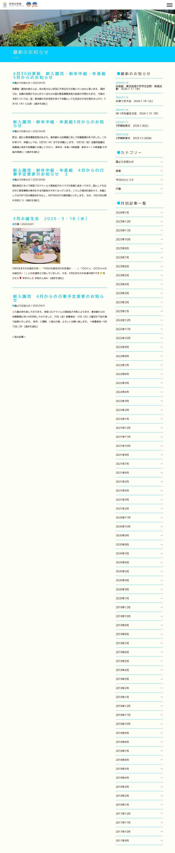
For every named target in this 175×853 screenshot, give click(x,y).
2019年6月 (122, 652)
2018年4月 (122, 777)
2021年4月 (122, 490)
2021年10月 (123, 446)
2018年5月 (122, 768)
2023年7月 (122, 257)
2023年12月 (123, 221)
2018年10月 (123, 724)
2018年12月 (123, 706)
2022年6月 (122, 374)
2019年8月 (122, 634)
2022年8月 (122, 356)
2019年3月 (122, 679)
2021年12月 (123, 428)
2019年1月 (122, 697)
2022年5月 (122, 383)
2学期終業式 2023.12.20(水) (133, 138)
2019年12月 (123, 607)
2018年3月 (122, 786)
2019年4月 (122, 670)
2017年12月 (123, 813)
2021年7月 (122, 463)
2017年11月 (123, 822)
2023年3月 (122, 293)
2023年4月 (122, 284)
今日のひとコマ (125, 180)
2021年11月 (123, 436)
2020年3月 (122, 589)
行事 (118, 188)
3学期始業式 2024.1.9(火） (133, 125)
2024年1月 (122, 212)
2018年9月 (122, 733)
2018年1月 (122, 804)
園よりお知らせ (125, 161)
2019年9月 (122, 625)
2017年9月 (122, 840)
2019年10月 (123, 616)
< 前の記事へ (19, 337)
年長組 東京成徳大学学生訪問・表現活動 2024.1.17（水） (139, 87)
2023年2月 (122, 302)
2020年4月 (122, 580)
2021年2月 (122, 508)
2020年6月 (122, 562)
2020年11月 (123, 517)
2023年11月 (123, 230)
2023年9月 (122, 248)
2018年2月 (122, 795)
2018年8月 (122, 742)
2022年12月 (123, 320)
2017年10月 (123, 831)
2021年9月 (122, 454)
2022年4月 (122, 392)
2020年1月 (122, 598)
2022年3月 (122, 401)
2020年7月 (122, 553)
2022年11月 (123, 329)
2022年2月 (122, 410)
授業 (118, 171)
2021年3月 (122, 499)
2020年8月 (122, 544)
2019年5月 (122, 661)
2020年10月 (123, 526)
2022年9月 (122, 347)
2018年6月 (122, 759)
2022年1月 (122, 419)
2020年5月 (122, 571)
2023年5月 (122, 275)
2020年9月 (122, 535)
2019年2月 (122, 688)
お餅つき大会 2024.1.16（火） (135, 101)
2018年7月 (122, 751)
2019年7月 (122, 643)
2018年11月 (123, 715)
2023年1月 (122, 311)
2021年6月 (122, 472)
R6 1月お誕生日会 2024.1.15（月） (138, 113)
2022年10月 (123, 338)
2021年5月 (122, 481)
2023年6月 (122, 266)
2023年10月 (123, 239)
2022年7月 (122, 365)
